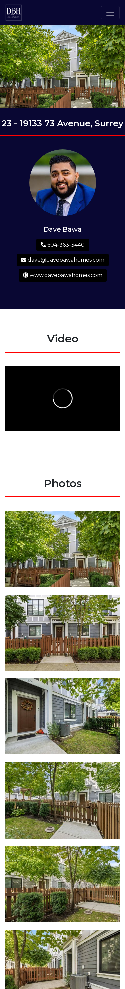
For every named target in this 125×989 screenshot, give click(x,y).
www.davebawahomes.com (62, 275)
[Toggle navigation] (110, 12)
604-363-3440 (63, 245)
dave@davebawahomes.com (62, 260)
